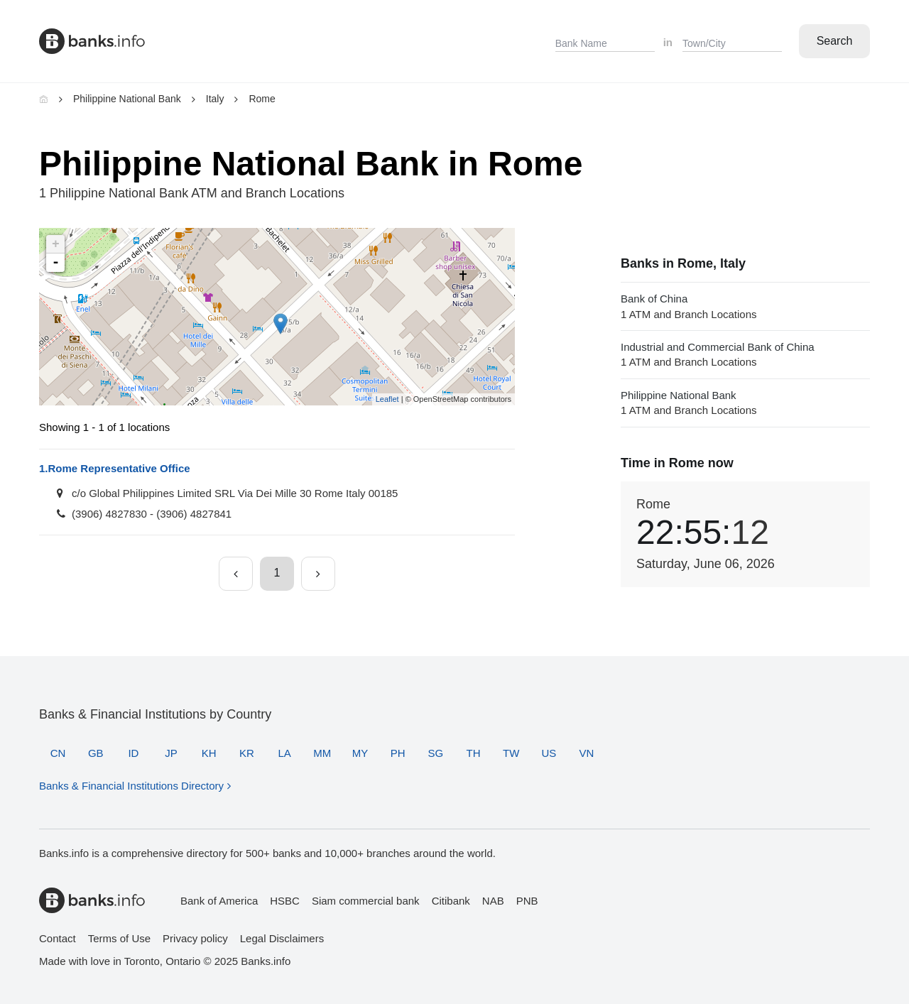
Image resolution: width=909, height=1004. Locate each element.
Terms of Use (119, 938)
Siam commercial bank (366, 901)
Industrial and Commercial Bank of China (745, 355)
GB (96, 753)
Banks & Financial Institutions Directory (131, 786)
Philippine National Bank (127, 98)
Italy (215, 98)
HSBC (285, 901)
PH (398, 753)
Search (835, 41)
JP (171, 753)
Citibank (451, 901)
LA (284, 753)
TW (511, 753)
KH (209, 753)
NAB (493, 901)
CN (58, 753)
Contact (57, 938)
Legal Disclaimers (282, 938)
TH (473, 753)
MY (360, 753)
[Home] (43, 98)
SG (435, 753)
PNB (527, 901)
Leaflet (387, 399)
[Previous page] (236, 574)
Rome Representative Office (114, 468)
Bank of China (745, 307)
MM (322, 753)
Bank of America (219, 901)
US (548, 753)
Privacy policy (195, 938)
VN (586, 753)
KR (246, 753)
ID (133, 753)
